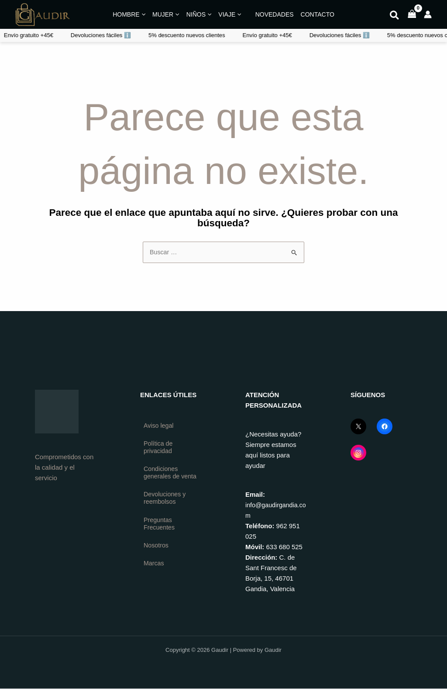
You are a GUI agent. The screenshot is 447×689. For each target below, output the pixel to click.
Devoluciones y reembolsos (166, 508)
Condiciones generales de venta (163, 478)
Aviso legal (159, 426)
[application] (142, 14)
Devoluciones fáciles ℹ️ (256, 35)
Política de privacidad (159, 448)
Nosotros (157, 557)
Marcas (154, 575)
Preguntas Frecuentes (160, 535)
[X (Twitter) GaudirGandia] (358, 427)
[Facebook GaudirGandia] (384, 427)
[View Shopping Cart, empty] (412, 15)
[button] (395, 16)
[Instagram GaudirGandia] (358, 453)
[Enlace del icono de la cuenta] (428, 14)
